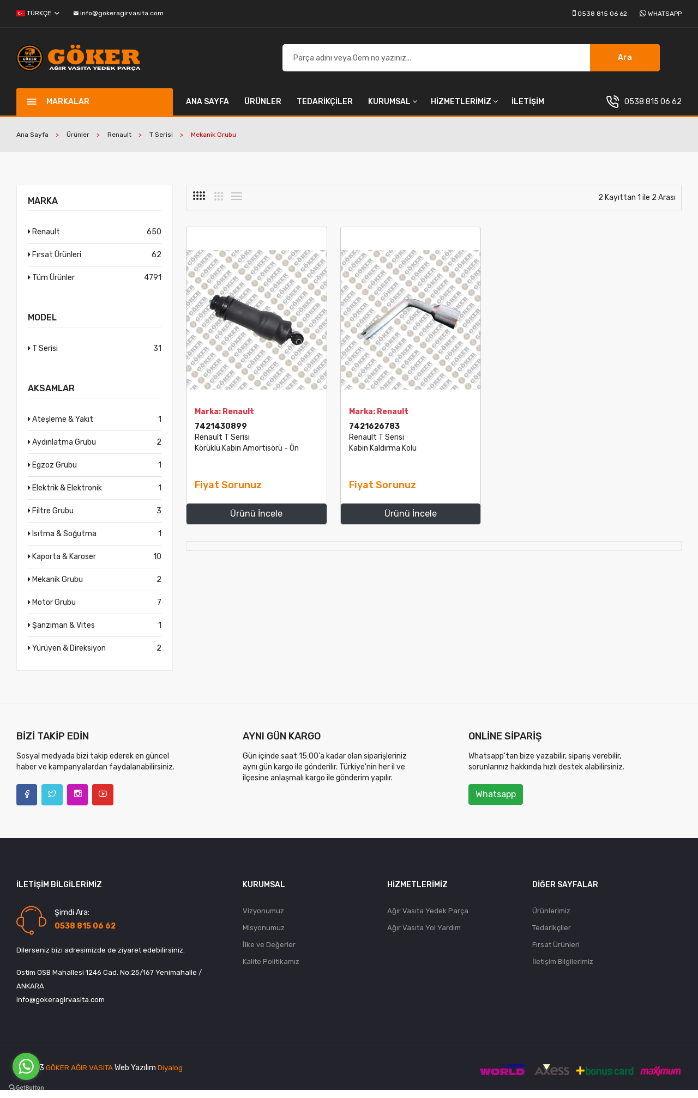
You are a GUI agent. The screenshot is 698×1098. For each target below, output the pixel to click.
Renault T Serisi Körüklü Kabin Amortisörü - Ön (241, 455)
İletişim (528, 108)
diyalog (172, 1076)
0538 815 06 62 (602, 13)
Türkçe (37, 13)
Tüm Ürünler (94, 285)
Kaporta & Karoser (94, 564)
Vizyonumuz (263, 919)
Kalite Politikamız (271, 971)
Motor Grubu (94, 609)
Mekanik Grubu (94, 586)
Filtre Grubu (94, 518)
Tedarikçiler (325, 108)
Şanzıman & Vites (94, 632)
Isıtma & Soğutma (94, 541)
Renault (119, 141)
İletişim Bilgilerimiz (562, 971)
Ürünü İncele (243, 520)
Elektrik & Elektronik (94, 495)
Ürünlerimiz (551, 919)
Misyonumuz (264, 936)
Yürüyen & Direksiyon (94, 655)
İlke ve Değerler (269, 954)
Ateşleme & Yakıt (94, 426)
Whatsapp (665, 13)
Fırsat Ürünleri (94, 262)
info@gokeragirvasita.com (119, 13)
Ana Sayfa (207, 108)
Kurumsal (392, 108)
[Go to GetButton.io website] (26, 1087)
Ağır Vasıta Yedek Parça (427, 919)
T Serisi (161, 141)
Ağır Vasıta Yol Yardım (424, 936)
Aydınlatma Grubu (94, 449)
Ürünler (262, 108)
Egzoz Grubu (94, 472)
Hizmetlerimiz (464, 108)
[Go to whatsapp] (26, 1066)
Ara (625, 61)
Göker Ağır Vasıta (80, 1076)
